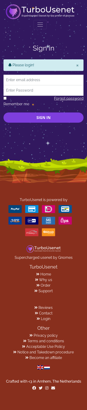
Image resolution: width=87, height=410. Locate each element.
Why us (45, 280)
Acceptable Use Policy (45, 346)
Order (46, 285)
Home (45, 274)
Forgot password (69, 98)
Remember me (16, 104)
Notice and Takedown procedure (45, 352)
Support (46, 291)
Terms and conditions (45, 341)
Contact (45, 313)
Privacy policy (46, 335)
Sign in (43, 117)
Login (45, 319)
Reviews (46, 307)
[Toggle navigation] (40, 24)
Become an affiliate (45, 358)
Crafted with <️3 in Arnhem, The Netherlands (43, 381)
